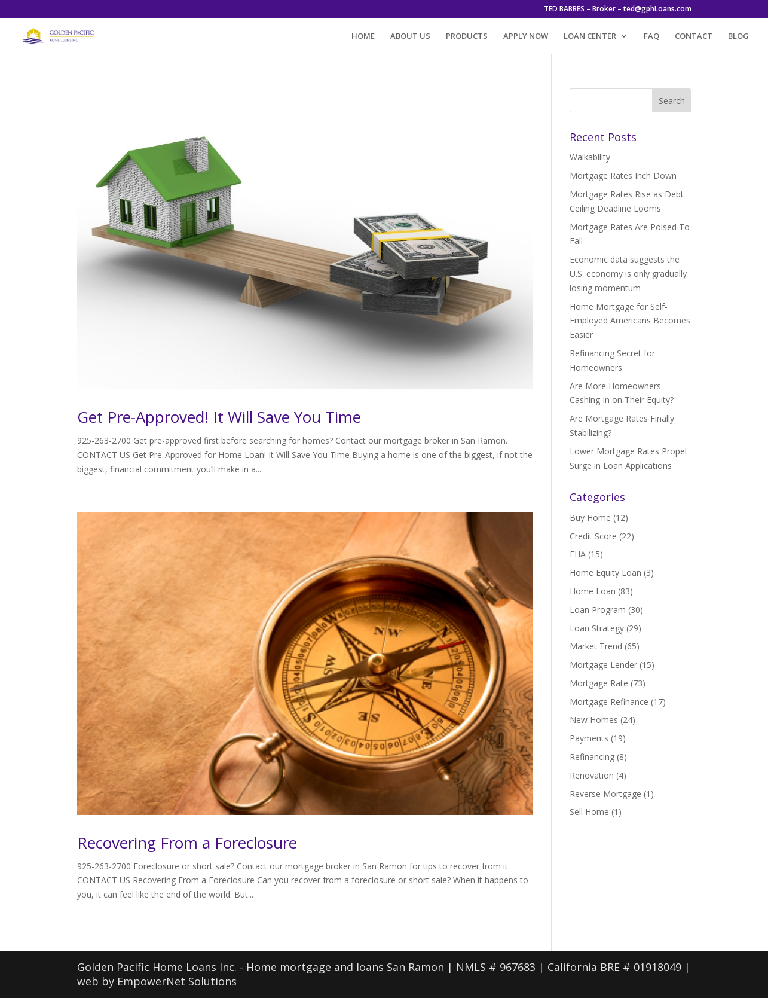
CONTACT (693, 36)
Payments (589, 738)
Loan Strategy (597, 628)
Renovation (592, 775)
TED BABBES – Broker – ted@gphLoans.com (617, 9)
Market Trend (596, 646)
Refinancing (592, 756)
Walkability (590, 157)
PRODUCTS (467, 36)
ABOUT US (410, 36)
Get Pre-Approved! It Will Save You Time (219, 417)
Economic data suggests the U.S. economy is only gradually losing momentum (628, 274)
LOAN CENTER (590, 36)
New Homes (594, 719)
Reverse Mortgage (605, 793)
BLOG (738, 36)
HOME (363, 36)
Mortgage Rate (599, 683)
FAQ (651, 36)
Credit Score (593, 536)
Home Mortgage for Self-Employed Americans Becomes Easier (630, 321)
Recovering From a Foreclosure (187, 842)
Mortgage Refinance (609, 701)
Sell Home (589, 811)
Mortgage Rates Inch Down (623, 175)
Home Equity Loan (605, 572)
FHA (578, 554)
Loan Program (598, 609)
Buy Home (590, 517)
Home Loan (593, 591)
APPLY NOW (525, 36)
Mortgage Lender (603, 664)
